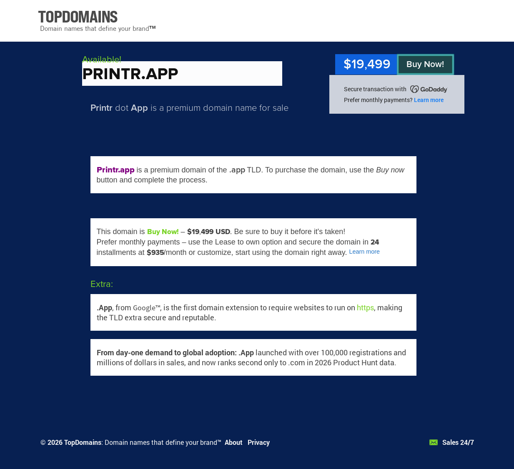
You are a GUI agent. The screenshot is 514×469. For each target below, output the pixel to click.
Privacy (259, 442)
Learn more (429, 100)
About (234, 442)
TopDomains (82, 442)
